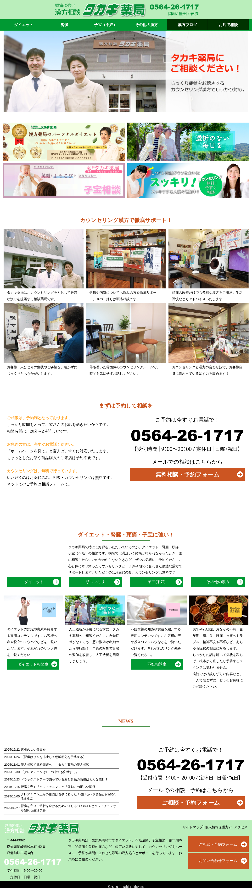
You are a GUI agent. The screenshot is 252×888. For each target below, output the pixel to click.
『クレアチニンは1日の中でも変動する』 (49, 772)
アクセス (240, 827)
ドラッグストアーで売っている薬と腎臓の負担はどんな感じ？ (64, 779)
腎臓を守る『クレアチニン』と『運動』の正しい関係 (58, 787)
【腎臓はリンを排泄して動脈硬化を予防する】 (53, 757)
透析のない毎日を (33, 749)
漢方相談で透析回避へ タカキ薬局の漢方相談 (55, 764)
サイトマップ (193, 827)
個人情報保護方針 (218, 827)
